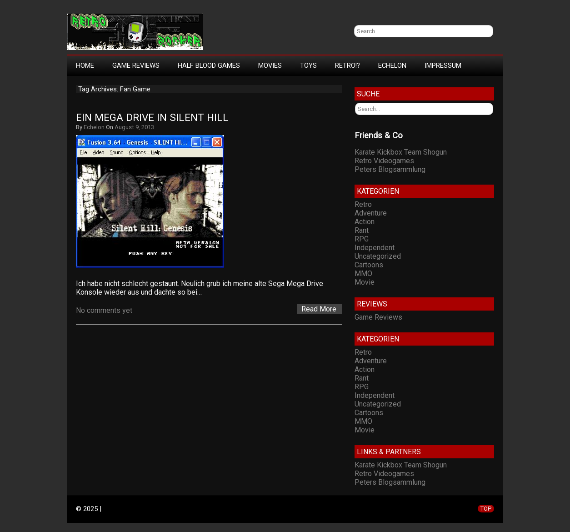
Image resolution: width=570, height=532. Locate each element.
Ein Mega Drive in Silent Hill (152, 117)
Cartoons (369, 265)
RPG (362, 239)
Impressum (443, 65)
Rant (362, 230)
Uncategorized (378, 256)
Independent (375, 247)
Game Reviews (136, 65)
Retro (363, 204)
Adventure (371, 213)
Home (85, 65)
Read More (318, 309)
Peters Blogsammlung (390, 169)
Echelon (392, 65)
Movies (270, 65)
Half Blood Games (209, 65)
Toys (308, 65)
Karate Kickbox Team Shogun (401, 152)
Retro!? (347, 65)
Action (365, 221)
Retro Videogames (384, 160)
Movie (365, 282)
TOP (486, 508)
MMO (363, 273)
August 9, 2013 (134, 127)
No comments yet (104, 310)
